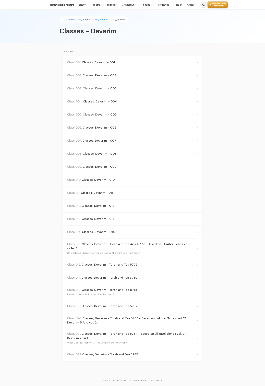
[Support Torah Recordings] (218, 5)
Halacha (146, 4)
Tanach (82, 4)
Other (191, 4)
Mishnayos (163, 4)
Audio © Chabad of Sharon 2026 (119, 380)
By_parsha (84, 19)
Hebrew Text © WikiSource (149, 380)
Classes (70, 19)
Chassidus (129, 4)
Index (179, 4)
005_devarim (100, 19)
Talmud (112, 4)
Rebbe (97, 4)
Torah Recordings (61, 5)
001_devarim (118, 19)
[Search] (203, 5)
